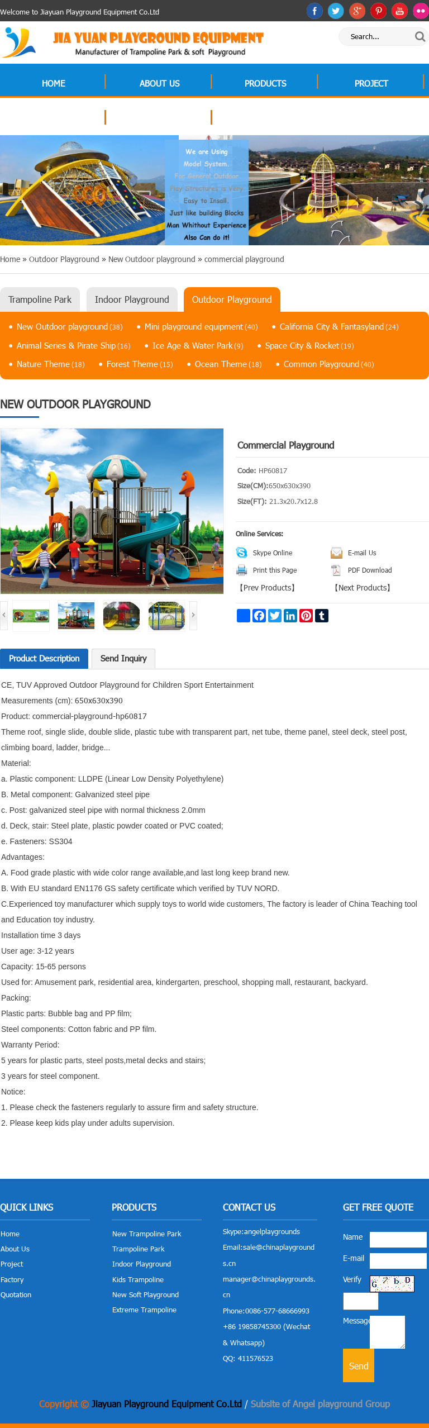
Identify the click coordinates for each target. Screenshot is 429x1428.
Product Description (44, 658)
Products (265, 83)
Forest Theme (140, 364)
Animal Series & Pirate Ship (74, 345)
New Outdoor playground (70, 326)
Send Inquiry (123, 658)
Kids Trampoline (138, 1279)
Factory (53, 119)
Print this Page (275, 570)
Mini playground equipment (201, 326)
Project (371, 83)
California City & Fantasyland (339, 326)
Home (53, 83)
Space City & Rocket (309, 345)
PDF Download (370, 570)
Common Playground (329, 364)
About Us (159, 83)
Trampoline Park (40, 299)
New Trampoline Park (146, 1233)
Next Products (363, 587)
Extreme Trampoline (144, 1309)
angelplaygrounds (272, 1231)
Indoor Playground (132, 299)
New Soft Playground (145, 1294)
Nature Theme (51, 364)
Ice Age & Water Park (198, 345)
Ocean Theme (228, 364)
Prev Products (267, 587)
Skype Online (272, 552)
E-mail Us (362, 552)
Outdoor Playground (232, 299)
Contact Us (265, 119)
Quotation (159, 119)
